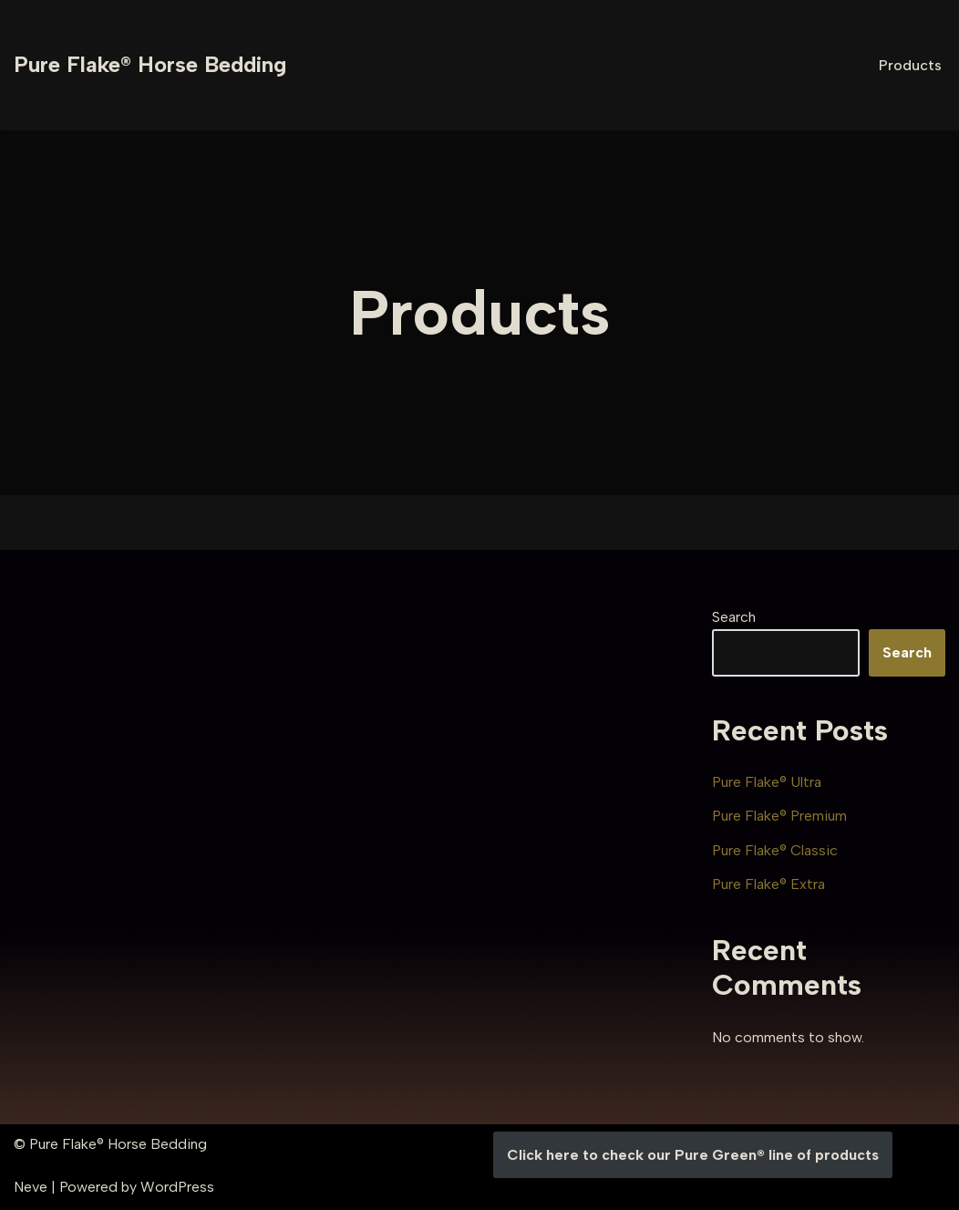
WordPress (177, 1186)
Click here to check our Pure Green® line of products (693, 1154)
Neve (30, 1186)
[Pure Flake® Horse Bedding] (150, 65)
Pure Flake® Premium (779, 815)
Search (734, 617)
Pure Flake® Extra (768, 884)
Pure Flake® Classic (775, 850)
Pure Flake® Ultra (766, 782)
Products (910, 65)
